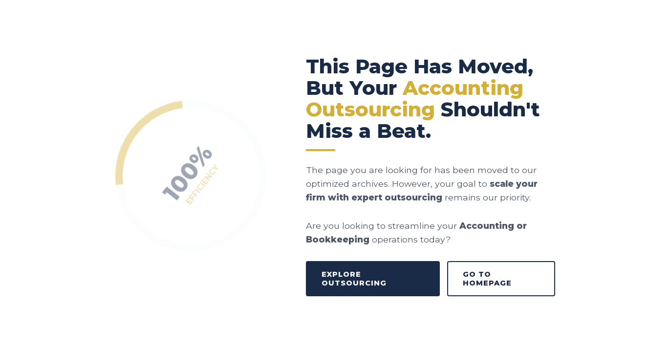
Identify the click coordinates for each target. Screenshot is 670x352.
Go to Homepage (487, 278)
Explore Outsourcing (354, 278)
